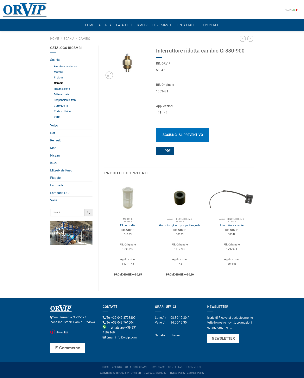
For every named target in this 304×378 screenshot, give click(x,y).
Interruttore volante (232, 225)
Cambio (84, 38)
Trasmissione (62, 88)
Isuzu (54, 163)
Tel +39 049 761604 (118, 322)
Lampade (56, 185)
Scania (69, 38)
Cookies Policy (195, 373)
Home (89, 25)
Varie (57, 117)
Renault (55, 140)
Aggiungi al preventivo (182, 135)
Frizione (58, 77)
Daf (52, 133)
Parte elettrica (62, 111)
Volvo (54, 125)
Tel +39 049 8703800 (119, 317)
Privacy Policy (176, 373)
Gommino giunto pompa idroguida (179, 225)
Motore (58, 72)
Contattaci (184, 25)
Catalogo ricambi (132, 25)
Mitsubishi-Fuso (61, 170)
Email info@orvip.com (120, 337)
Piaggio (55, 178)
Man (53, 148)
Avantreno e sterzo (65, 66)
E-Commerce (209, 25)
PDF (165, 151)
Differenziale (61, 94)
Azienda (105, 25)
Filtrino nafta (128, 225)
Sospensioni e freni (65, 100)
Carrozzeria (61, 105)
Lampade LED (60, 193)
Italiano (290, 10)
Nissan (55, 155)
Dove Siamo (161, 25)
